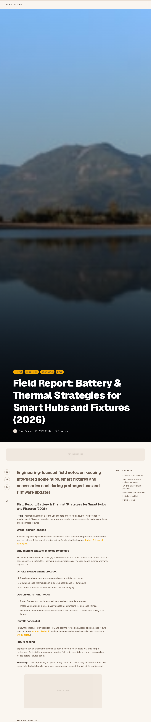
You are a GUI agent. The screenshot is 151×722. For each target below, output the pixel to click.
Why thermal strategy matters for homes (132, 480)
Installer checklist (130, 496)
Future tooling (129, 500)
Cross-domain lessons (133, 475)
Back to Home (14, 4)
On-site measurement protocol (132, 487)
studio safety (23, 634)
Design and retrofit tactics (134, 492)
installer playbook (40, 631)
